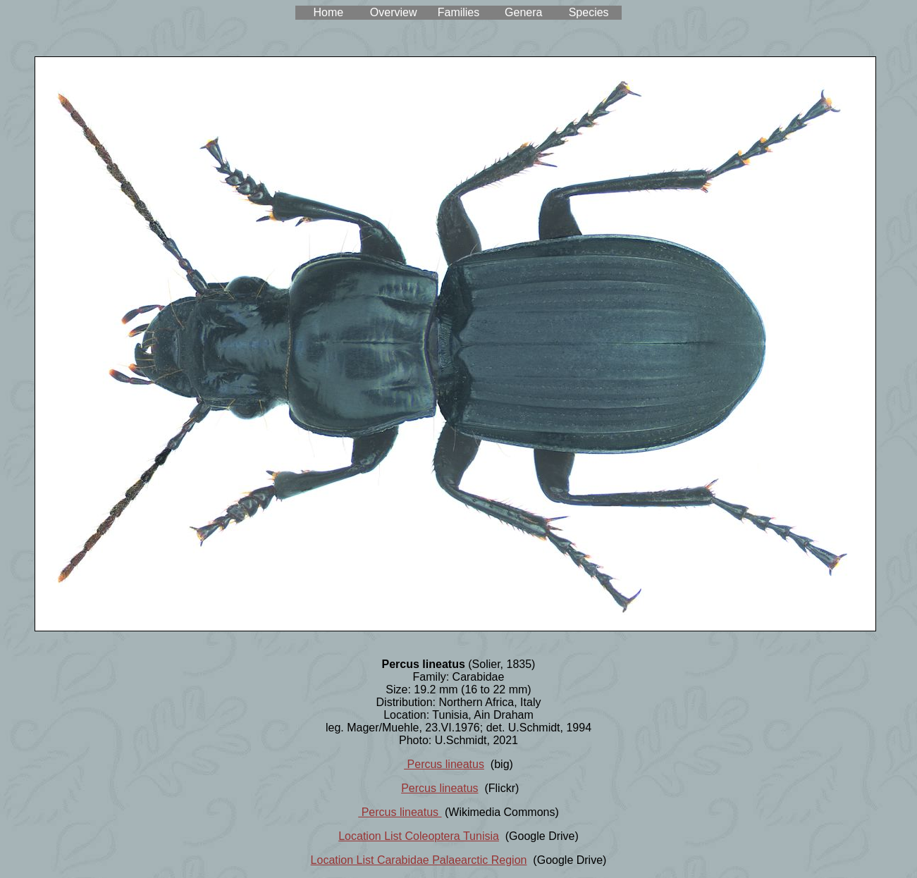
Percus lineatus (444, 764)
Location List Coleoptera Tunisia (418, 836)
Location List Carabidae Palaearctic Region (419, 860)
